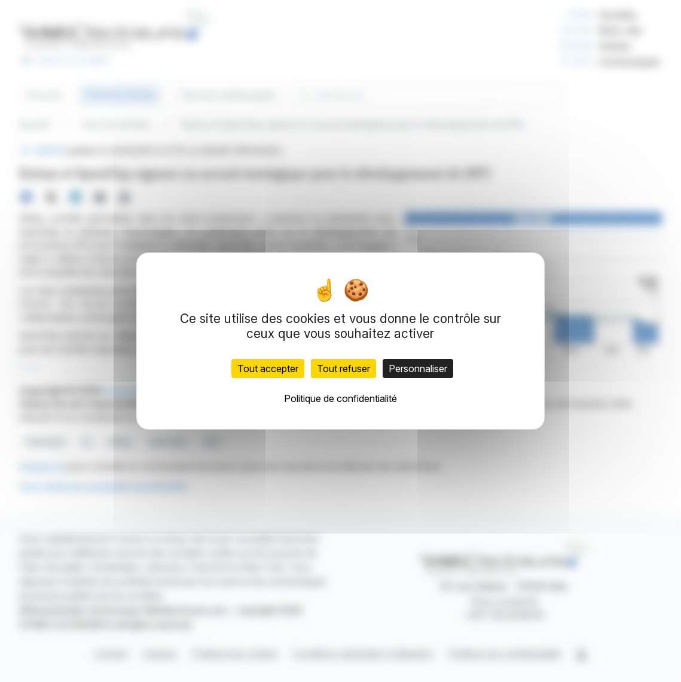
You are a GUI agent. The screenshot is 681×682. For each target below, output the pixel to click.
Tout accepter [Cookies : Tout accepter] (267, 369)
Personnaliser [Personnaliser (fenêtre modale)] (418, 369)
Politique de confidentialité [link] (340, 398)
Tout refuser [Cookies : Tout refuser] (343, 369)
